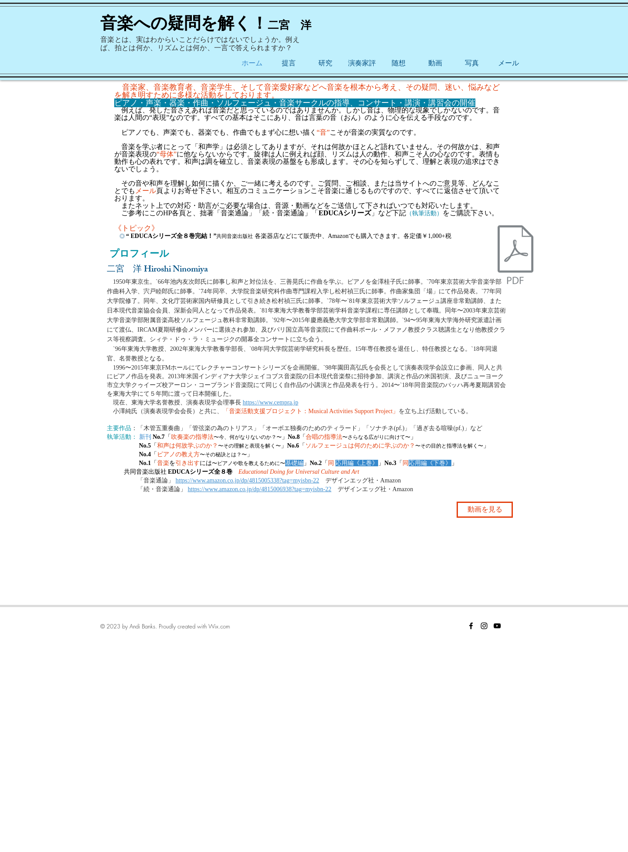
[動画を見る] (485, 510)
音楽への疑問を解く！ (184, 23)
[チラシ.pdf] (515, 255)
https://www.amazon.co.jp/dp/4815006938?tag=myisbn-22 (259, 489)
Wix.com (219, 626)
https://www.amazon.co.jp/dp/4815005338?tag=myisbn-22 (247, 480)
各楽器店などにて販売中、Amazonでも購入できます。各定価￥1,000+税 (356, 236)
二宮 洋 (289, 25)
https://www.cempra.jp (270, 402)
